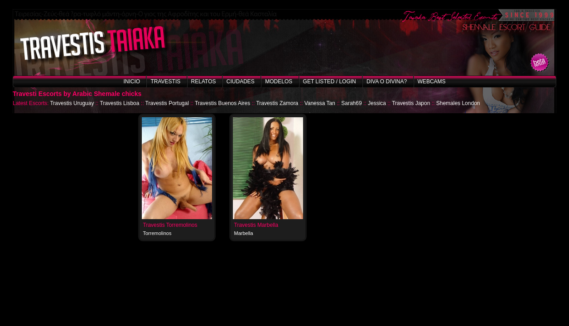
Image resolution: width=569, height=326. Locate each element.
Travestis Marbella (256, 225)
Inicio (131, 81)
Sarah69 (351, 103)
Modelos (278, 81)
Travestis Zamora (277, 103)
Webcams (432, 81)
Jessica (377, 103)
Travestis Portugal (167, 103)
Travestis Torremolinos (170, 225)
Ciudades (241, 81)
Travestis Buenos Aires (222, 103)
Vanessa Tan (319, 103)
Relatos (203, 81)
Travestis (165, 81)
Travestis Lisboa (120, 103)
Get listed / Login (329, 81)
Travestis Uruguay (72, 103)
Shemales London (458, 103)
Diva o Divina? (386, 81)
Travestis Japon (411, 103)
